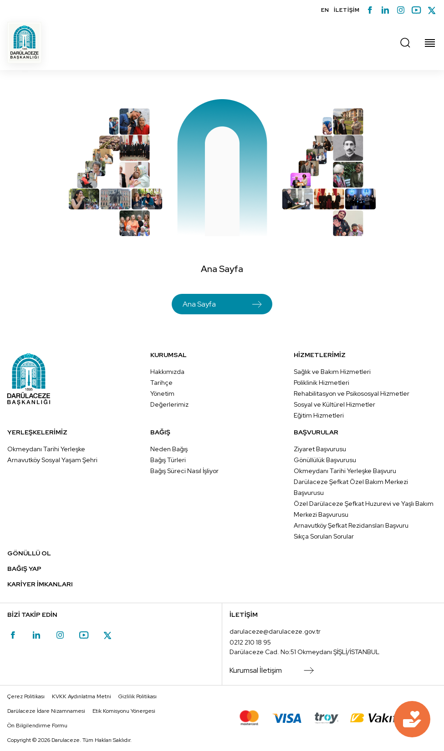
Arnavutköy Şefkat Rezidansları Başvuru (351, 525)
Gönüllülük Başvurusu (325, 460)
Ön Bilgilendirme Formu (37, 725)
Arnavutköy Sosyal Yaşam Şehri (52, 460)
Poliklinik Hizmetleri (321, 382)
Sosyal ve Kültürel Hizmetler (334, 404)
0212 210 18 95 (250, 642)
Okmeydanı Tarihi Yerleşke (46, 449)
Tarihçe (161, 382)
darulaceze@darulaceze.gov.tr (275, 631)
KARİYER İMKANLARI (40, 584)
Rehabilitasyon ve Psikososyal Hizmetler (351, 393)
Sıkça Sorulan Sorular (324, 536)
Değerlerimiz (169, 404)
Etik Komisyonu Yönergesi (123, 711)
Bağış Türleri (168, 460)
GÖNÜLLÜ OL (29, 553)
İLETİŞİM (347, 10)
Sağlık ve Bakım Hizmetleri (332, 372)
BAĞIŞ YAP (24, 569)
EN (325, 10)
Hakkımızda (167, 372)
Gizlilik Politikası (137, 696)
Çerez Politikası (26, 696)
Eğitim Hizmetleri (319, 415)
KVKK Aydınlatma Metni (81, 696)
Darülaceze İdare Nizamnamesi (46, 711)
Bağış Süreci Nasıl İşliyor (184, 471)
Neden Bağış (169, 449)
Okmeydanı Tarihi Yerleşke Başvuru (345, 471)
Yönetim (162, 393)
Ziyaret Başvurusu (320, 449)
